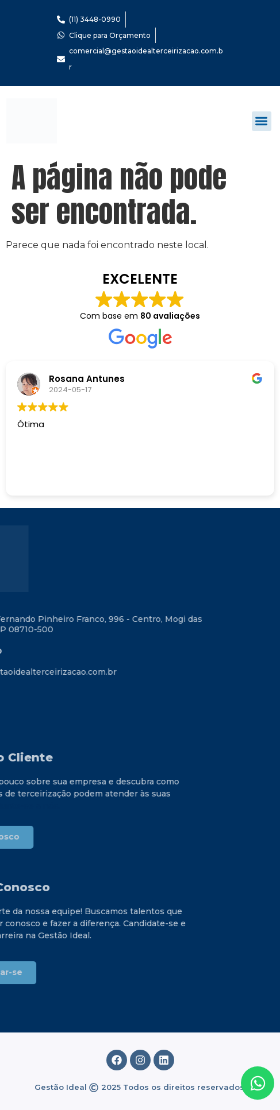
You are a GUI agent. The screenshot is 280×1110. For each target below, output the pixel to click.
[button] (262, 121)
